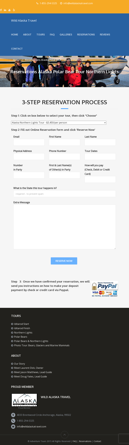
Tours (41, 34)
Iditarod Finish (22, 328)
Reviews (105, 34)
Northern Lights (23, 332)
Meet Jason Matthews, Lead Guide (33, 372)
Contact (17, 48)
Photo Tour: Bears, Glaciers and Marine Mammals (41, 345)
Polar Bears (20, 336)
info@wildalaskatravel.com (31, 426)
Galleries (66, 34)
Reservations (86, 34)
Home (14, 34)
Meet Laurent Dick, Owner (28, 367)
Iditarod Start (21, 324)
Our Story (19, 363)
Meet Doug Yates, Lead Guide (30, 376)
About (27, 34)
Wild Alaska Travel (24, 20)
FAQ (52, 34)
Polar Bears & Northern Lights (31, 341)
